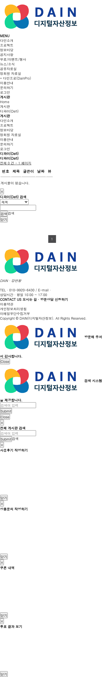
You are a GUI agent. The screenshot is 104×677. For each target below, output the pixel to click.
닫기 (4, 219)
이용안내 (6, 82)
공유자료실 (8, 68)
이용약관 (6, 304)
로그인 (5, 92)
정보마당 (6, 49)
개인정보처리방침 (13, 308)
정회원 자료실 (10, 73)
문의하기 (6, 87)
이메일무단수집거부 (15, 313)
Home (4, 101)
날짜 (40, 171)
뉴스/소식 (7, 64)
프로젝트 (6, 45)
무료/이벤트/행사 (13, 59)
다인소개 (6, 40)
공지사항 (6, 54)
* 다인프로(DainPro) (15, 78)
